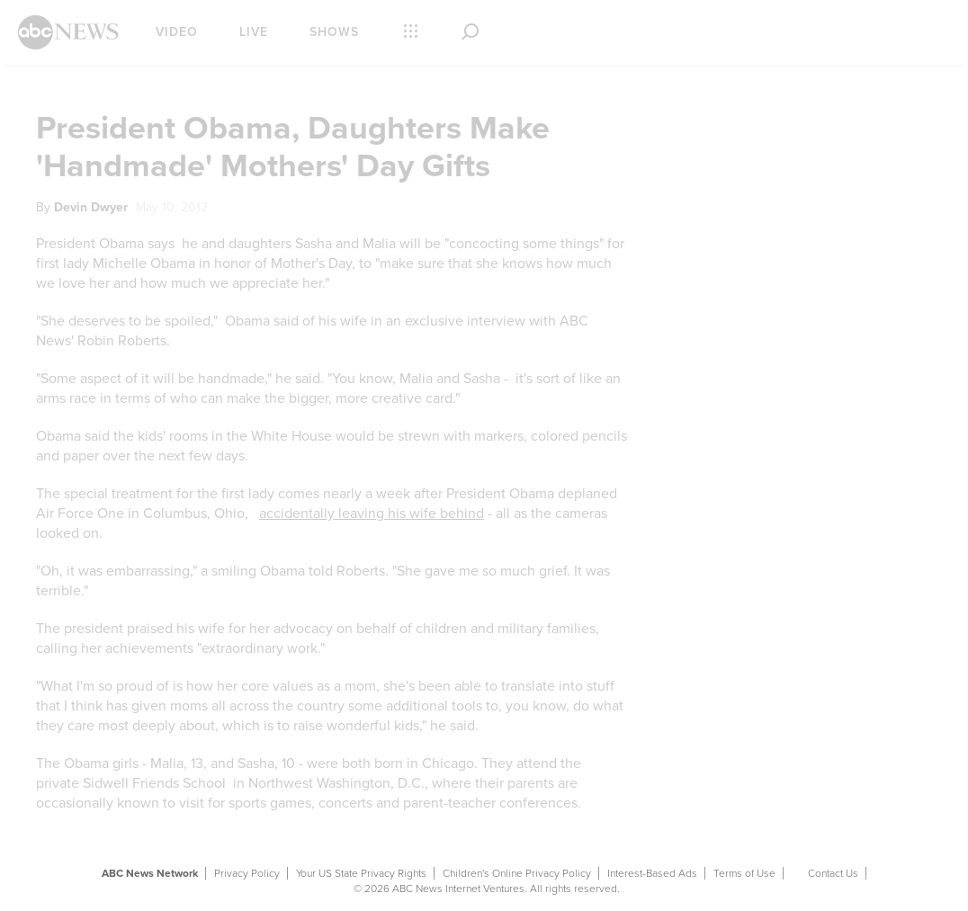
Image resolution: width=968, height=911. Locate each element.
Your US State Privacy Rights (361, 873)
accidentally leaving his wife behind (371, 513)
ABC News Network (150, 873)
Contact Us (833, 873)
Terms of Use (744, 873)
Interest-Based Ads (652, 873)
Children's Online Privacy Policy (517, 873)
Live (253, 32)
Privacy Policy (247, 873)
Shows (334, 32)
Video (177, 32)
